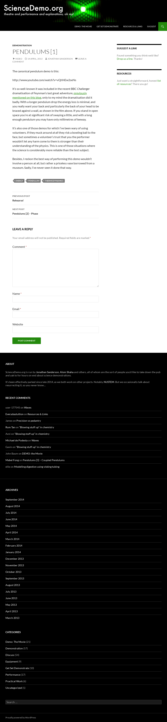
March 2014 (12, 538)
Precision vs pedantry (28, 420)
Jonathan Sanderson (60, 58)
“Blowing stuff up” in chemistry (36, 427)
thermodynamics (53, 180)
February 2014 (13, 545)
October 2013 (13, 571)
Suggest (151, 26)
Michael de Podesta (16, 440)
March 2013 (12, 617)
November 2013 (14, 565)
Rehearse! (55, 198)
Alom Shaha (66, 372)
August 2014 (12, 506)
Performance (12, 674)
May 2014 (11, 525)
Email (16, 309)
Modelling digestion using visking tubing (36, 466)
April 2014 (11, 532)
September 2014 (14, 499)
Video (18, 58)
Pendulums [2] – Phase (55, 211)
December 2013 (14, 558)
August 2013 (12, 585)
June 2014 (11, 519)
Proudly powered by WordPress (20, 717)
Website (17, 324)
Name (17, 293)
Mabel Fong (12, 460)
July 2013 (10, 591)
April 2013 (11, 611)
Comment (19, 246)
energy (19, 180)
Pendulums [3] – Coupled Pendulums (44, 460)
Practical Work (14, 681)
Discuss (9, 654)
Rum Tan (10, 427)
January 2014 (13, 552)
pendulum (33, 180)
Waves (27, 407)
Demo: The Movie (15, 641)
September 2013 (14, 578)
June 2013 (11, 598)
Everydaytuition (14, 414)
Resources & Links (132, 26)
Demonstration (22, 45)
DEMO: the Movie (83, 26)
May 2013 (11, 604)
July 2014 (10, 512)
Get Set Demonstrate (108, 26)
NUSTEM (109, 381)
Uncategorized (13, 687)
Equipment (11, 661)
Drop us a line (125, 58)
